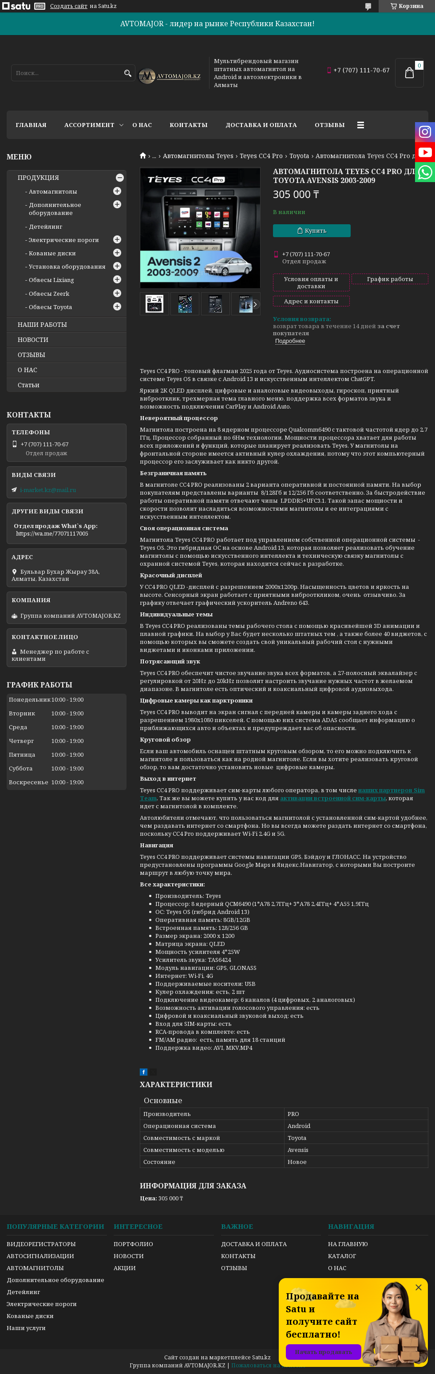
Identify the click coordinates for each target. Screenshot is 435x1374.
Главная (31, 125)
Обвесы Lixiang (51, 280)
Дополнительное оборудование (55, 209)
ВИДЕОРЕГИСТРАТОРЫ (41, 1244)
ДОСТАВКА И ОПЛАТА (254, 1244)
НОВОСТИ (33, 340)
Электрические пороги (64, 240)
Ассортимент (89, 125)
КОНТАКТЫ (238, 1256)
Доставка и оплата (261, 125)
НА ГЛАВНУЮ (348, 1244)
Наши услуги (26, 1328)
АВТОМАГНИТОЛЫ (35, 1268)
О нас (142, 125)
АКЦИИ (125, 1268)
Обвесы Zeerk (49, 294)
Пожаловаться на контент (268, 1365)
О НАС (27, 370)
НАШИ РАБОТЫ (42, 325)
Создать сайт (68, 6)
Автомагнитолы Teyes (198, 155)
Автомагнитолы (53, 191)
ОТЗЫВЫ (31, 355)
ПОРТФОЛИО (133, 1244)
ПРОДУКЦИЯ (38, 178)
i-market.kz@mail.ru (48, 489)
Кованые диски (52, 253)
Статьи (29, 385)
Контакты (189, 125)
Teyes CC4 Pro (261, 155)
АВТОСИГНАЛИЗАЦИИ (40, 1256)
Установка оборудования (67, 266)
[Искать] (127, 73)
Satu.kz (261, 1357)
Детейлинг (45, 226)
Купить (316, 230)
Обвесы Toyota (50, 307)
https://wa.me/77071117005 (52, 533)
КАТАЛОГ (342, 1256)
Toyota (299, 155)
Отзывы (330, 125)
